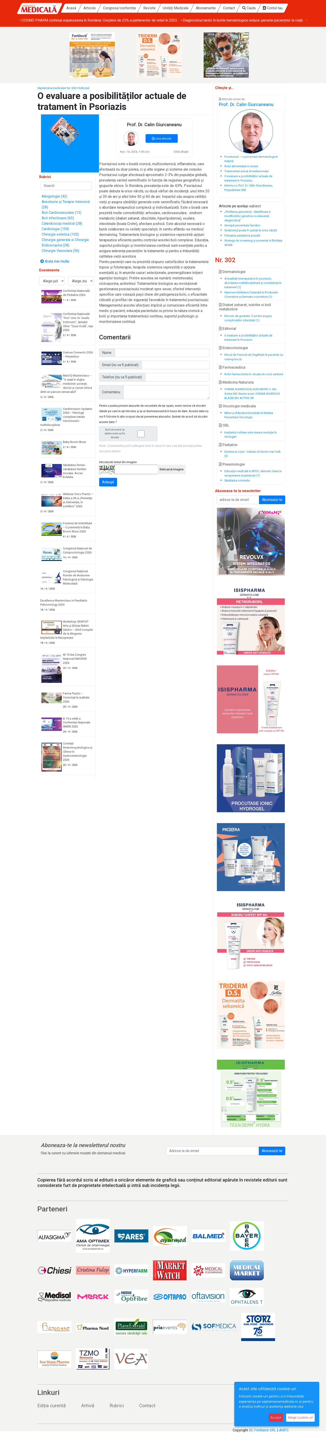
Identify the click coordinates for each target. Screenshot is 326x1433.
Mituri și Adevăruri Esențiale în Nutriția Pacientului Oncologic (248, 415)
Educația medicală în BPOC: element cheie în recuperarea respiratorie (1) (253, 473)
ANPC (284, 1430)
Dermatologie (232, 272)
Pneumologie (232, 464)
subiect (255, 206)
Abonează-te (272, 1151)
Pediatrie (228, 445)
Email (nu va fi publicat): (120, 365)
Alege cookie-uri (300, 1417)
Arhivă (87, 1405)
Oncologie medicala (237, 406)
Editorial (84, 88)
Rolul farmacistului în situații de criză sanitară (253, 374)
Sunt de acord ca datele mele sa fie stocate (129, 433)
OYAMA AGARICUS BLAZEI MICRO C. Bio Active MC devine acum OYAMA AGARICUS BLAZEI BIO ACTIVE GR (252, 393)
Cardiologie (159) (55, 229)
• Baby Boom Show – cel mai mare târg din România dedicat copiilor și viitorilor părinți (86, 20)
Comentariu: (111, 392)
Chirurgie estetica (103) (60, 234)
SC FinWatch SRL (262, 1430)
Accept (275, 1417)
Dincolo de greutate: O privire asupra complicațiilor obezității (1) (248, 318)
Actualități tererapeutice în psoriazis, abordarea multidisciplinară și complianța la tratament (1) (252, 283)
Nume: (107, 352)
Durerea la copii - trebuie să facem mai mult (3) (252, 454)
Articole (90, 8)
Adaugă (108, 482)
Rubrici (117, 1405)
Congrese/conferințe (119, 8)
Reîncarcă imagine (172, 469)
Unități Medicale (176, 8)
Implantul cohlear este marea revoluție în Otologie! (250, 434)
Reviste (149, 8)
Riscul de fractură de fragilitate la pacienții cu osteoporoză (253, 357)
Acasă (71, 8)
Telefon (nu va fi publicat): (122, 377)
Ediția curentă (51, 1405)
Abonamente (206, 8)
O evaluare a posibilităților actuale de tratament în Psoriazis (248, 337)
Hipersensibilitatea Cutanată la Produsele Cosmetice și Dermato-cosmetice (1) (251, 294)
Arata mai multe (54, 261)
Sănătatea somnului (237, 480)
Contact (229, 8)
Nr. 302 (71, 88)
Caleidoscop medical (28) (62, 223)
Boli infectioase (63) (58, 218)
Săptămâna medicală (51, 88)
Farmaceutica (232, 367)
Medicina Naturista (236, 382)
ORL (224, 425)
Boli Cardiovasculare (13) (61, 212)
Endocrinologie (233, 348)
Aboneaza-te (272, 500)
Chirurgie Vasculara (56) (60, 251)
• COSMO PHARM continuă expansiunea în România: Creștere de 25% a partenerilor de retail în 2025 (236, 20)
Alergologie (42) (54, 196)
